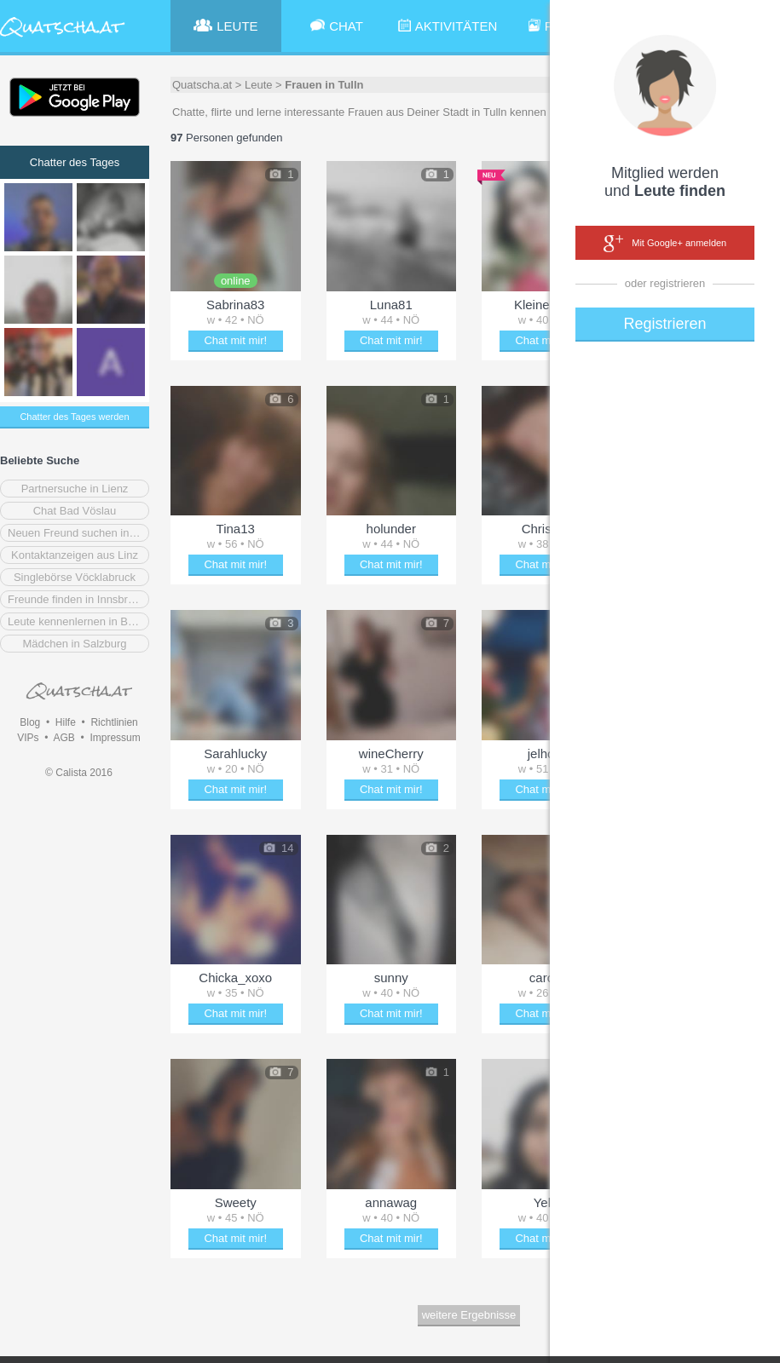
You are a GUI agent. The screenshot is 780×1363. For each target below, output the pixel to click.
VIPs (27, 738)
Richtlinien (113, 722)
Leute (259, 84)
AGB (63, 738)
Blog (30, 722)
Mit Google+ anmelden (665, 243)
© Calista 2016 (79, 773)
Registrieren (664, 323)
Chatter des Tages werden (74, 416)
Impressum (115, 738)
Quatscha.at (202, 84)
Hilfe (65, 722)
